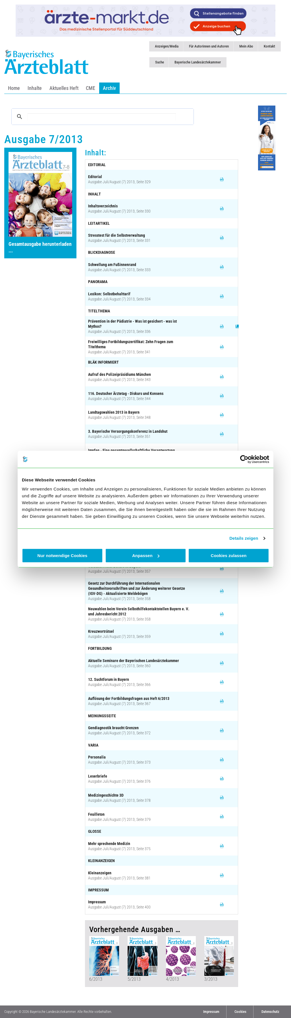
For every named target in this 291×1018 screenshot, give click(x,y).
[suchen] (102, 116)
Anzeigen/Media (166, 46)
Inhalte (35, 88)
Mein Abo (246, 46)
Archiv (109, 88)
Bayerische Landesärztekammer (197, 62)
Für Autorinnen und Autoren (209, 46)
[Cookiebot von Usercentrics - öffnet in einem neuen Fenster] (244, 459)
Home (14, 88)
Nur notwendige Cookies (63, 555)
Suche (159, 62)
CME (90, 88)
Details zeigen (243, 538)
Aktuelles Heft (63, 88)
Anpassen (145, 555)
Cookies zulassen (229, 555)
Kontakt (269, 46)
